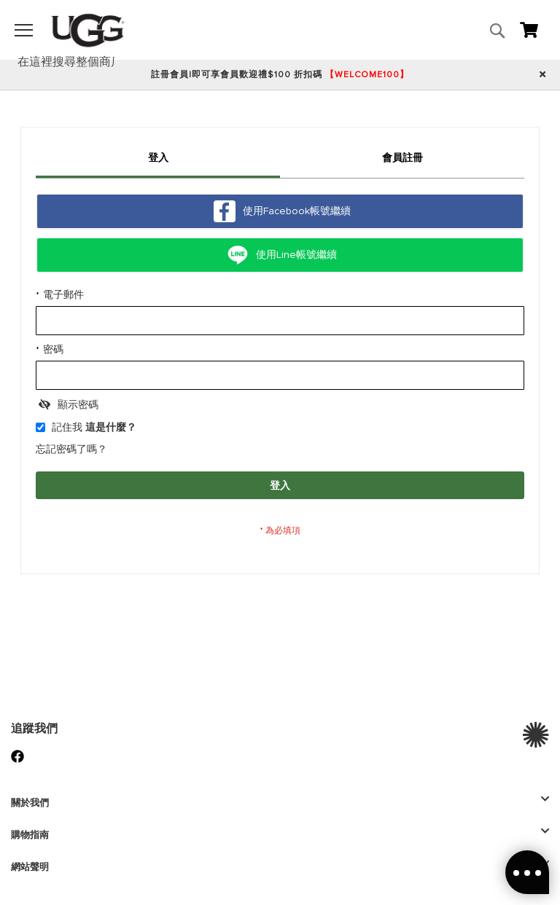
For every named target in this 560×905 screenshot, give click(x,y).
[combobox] (73, 61)
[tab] (158, 160)
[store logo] (87, 29)
